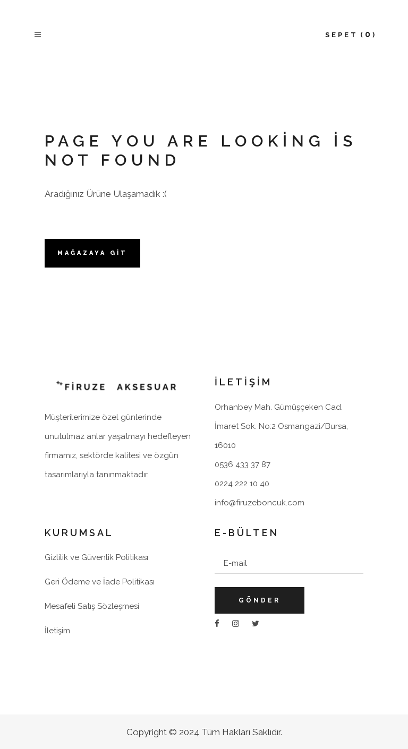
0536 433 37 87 (242, 464)
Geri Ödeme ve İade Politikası (100, 582)
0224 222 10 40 (242, 483)
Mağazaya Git (92, 252)
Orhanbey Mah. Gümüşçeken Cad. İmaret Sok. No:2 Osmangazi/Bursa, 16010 (281, 426)
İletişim (57, 630)
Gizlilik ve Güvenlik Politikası (96, 557)
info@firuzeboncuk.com (259, 502)
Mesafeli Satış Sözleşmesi (92, 606)
